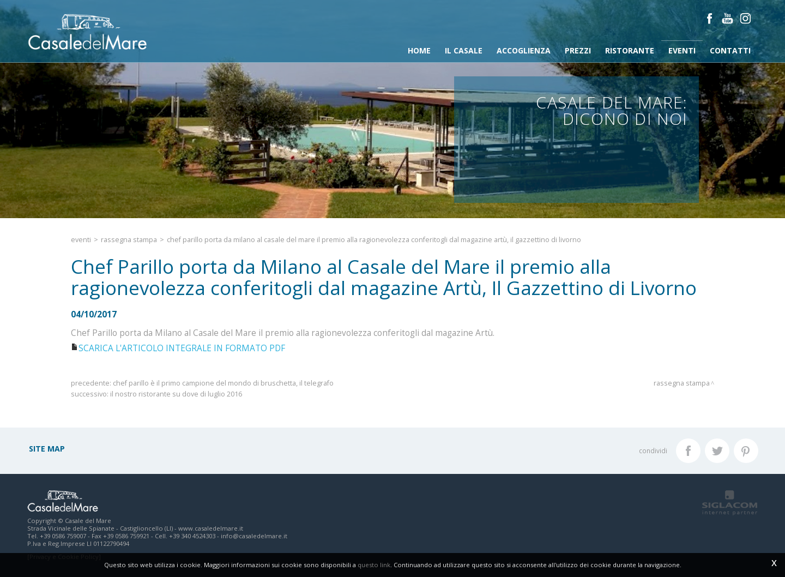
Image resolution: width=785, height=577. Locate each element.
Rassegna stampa (129, 239)
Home (419, 50)
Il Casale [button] (463, 50)
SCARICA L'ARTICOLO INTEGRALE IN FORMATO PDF (181, 348)
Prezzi (578, 50)
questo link (374, 565)
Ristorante (629, 50)
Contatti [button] (730, 50)
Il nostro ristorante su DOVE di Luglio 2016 (176, 394)
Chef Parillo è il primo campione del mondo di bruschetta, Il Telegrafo (223, 383)
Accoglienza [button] (524, 50)
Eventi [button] (682, 50)
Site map (47, 448)
